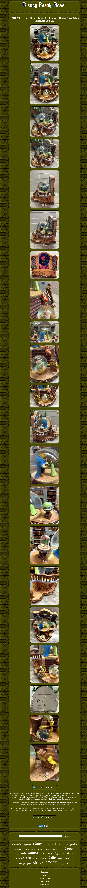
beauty (70, 848)
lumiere (35, 859)
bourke (55, 849)
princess (69, 858)
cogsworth (27, 845)
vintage (22, 863)
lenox (67, 863)
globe (29, 863)
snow (60, 858)
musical (26, 849)
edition (38, 844)
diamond (19, 858)
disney (38, 862)
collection (17, 849)
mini (17, 854)
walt (23, 853)
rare (50, 853)
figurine (60, 853)
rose (42, 853)
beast (51, 862)
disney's (48, 849)
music (33, 849)
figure (43, 859)
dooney (61, 864)
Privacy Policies (44, 881)
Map (44, 875)
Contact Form (44, 878)
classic (65, 844)
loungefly (16, 844)
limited (33, 853)
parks (73, 844)
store (70, 853)
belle (52, 857)
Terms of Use (44, 884)
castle (60, 849)
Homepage (44, 872)
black (57, 844)
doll (28, 858)
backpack (49, 844)
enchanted (40, 849)
